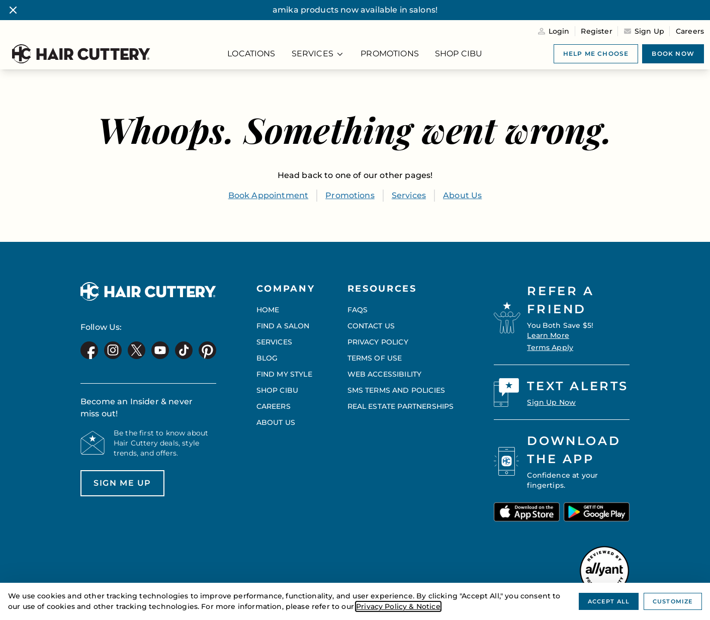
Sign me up (115, 487)
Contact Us (371, 325)
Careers (690, 31)
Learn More (548, 335)
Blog (267, 358)
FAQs (357, 309)
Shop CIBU (277, 390)
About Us (462, 195)
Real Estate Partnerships (400, 406)
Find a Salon (283, 325)
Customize (673, 601)
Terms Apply (550, 347)
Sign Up (649, 31)
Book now (673, 53)
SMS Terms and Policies (396, 390)
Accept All (609, 601)
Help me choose (596, 53)
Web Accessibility (384, 374)
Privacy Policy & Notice (398, 606)
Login (559, 31)
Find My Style (284, 374)
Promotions (350, 195)
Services (409, 195)
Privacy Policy (377, 341)
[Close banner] (13, 10)
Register (596, 31)
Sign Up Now (551, 402)
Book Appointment (268, 195)
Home (268, 309)
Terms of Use (374, 358)
